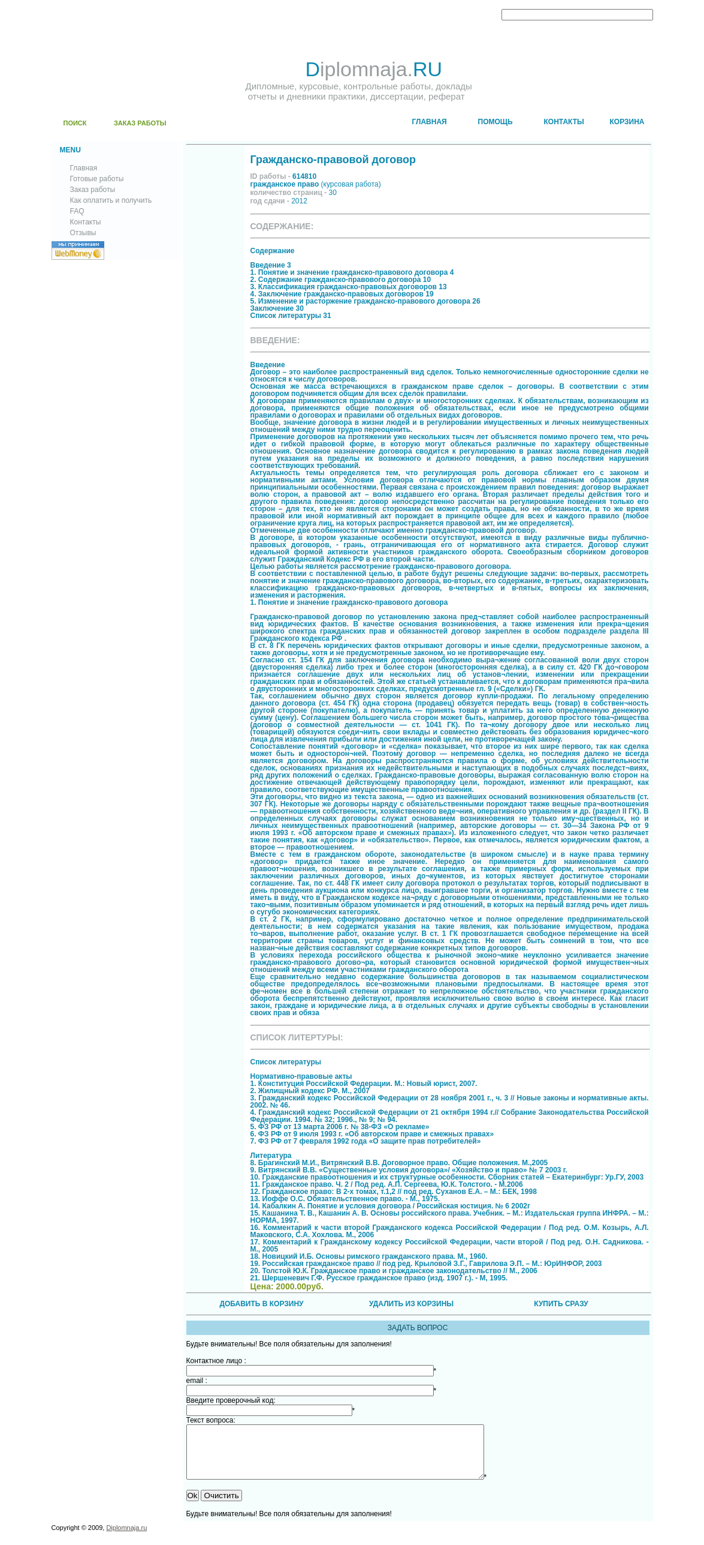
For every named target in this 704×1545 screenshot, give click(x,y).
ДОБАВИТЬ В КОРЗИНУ (261, 1304)
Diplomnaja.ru (126, 1538)
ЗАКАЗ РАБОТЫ (140, 123)
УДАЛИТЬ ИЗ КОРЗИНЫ (411, 1304)
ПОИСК (75, 123)
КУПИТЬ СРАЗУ (561, 1304)
